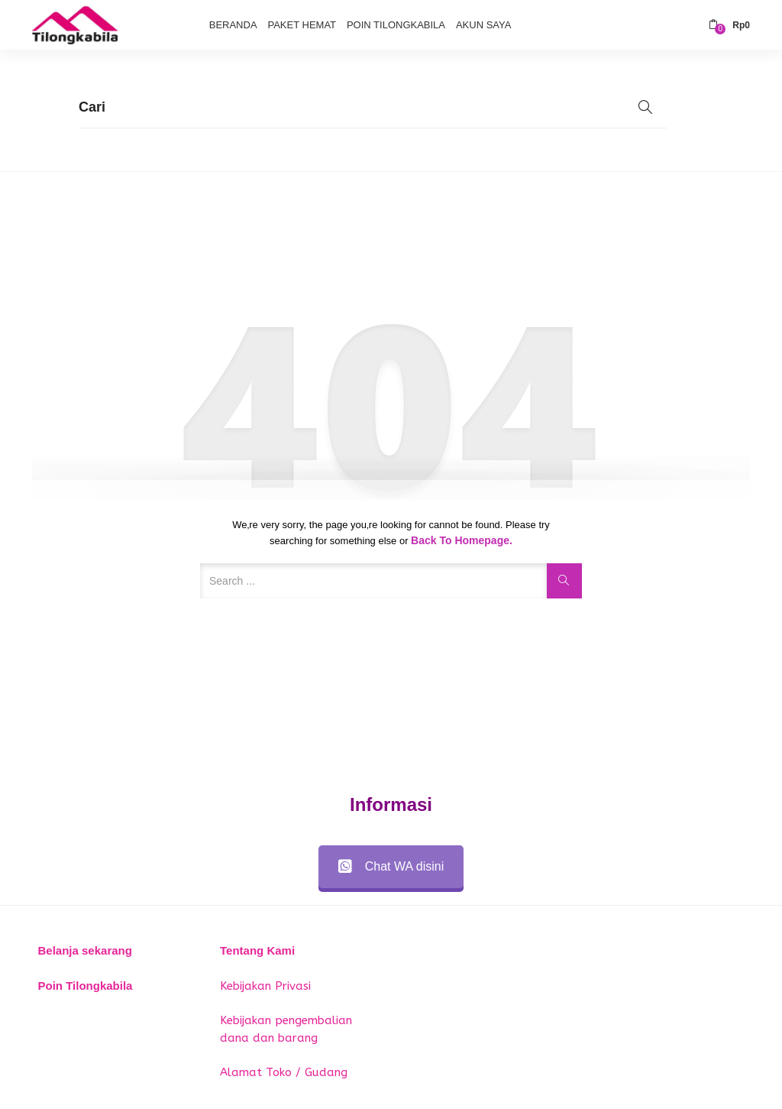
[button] (729, 25)
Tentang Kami (257, 950)
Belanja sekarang (85, 950)
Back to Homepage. (461, 540)
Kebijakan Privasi (265, 986)
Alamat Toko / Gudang (283, 1072)
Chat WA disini (391, 866)
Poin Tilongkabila (396, 25)
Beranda (233, 25)
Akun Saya (483, 25)
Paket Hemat (301, 25)
